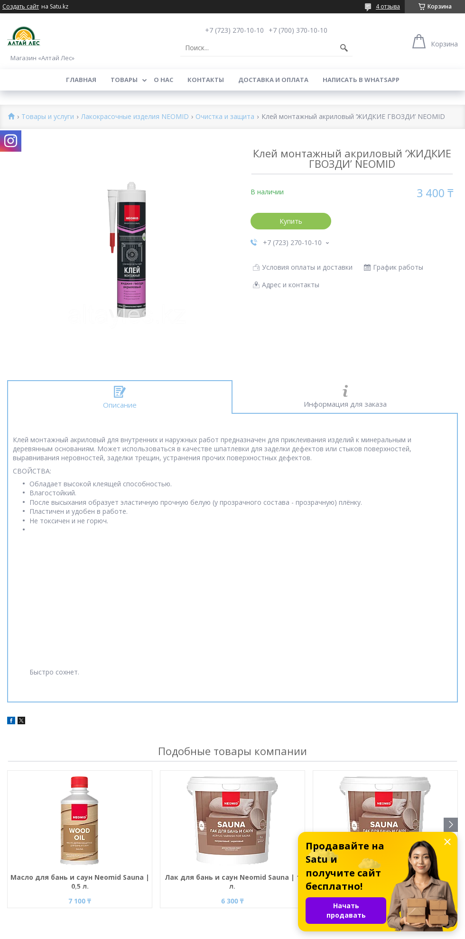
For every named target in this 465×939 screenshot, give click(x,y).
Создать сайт (20, 6)
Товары (124, 79)
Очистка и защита (224, 117)
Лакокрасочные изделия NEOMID (135, 117)
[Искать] (344, 48)
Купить (290, 221)
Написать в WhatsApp (361, 79)
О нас (163, 79)
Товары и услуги (47, 117)
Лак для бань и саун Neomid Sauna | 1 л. (232, 882)
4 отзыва (388, 6)
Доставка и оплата (273, 79)
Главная (81, 79)
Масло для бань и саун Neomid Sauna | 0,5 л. (79, 882)
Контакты (205, 79)
